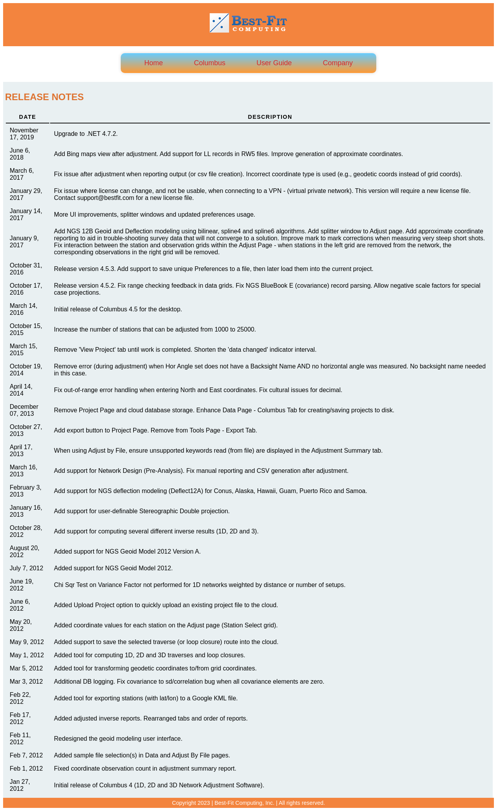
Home (153, 63)
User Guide (274, 63)
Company (338, 63)
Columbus (209, 63)
